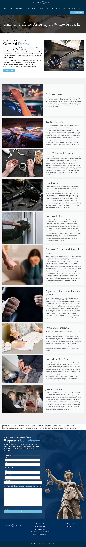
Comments (9, 485)
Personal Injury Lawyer (31, 8)
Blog (64, 8)
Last (6, 462)
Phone (8, 480)
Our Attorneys (19, 8)
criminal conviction (64, 409)
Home (5, 8)
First (6, 457)
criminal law (58, 237)
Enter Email (8, 470)
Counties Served (55, 8)
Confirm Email (8, 474)
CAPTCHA (6, 509)
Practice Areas (44, 8)
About (10, 8)
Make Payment (71, 8)
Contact (79, 8)
